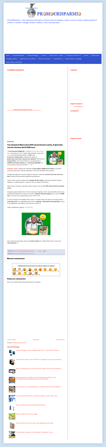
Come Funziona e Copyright (73, 58)
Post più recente (12, 339)
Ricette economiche (44, 58)
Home (7, 55)
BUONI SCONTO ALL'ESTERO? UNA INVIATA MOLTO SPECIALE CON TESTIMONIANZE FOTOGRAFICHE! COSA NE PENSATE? (36, 378)
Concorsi (43, 55)
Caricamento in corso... (76, 99)
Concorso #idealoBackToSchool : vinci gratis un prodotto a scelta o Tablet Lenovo (37, 395)
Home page (36, 339)
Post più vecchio (60, 339)
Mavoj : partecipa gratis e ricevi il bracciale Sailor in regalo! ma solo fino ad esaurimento (38, 368)
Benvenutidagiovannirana (24, 253)
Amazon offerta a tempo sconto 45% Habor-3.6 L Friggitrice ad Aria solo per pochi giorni (38, 359)
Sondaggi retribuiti (11, 58)
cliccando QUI (29, 207)
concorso (33, 151)
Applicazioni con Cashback (28, 58)
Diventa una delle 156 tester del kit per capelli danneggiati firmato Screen (34, 423)
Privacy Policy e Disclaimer (14, 62)
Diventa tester (95, 55)
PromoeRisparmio (78, 106)
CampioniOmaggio (32, 55)
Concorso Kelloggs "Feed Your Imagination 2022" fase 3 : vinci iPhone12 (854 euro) (37, 350)
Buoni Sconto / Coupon (56, 55)
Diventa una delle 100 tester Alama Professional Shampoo (30, 405)
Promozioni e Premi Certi (73, 55)
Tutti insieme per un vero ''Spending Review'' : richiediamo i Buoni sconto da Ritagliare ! (38, 386)
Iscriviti (86, 55)
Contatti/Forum (57, 58)
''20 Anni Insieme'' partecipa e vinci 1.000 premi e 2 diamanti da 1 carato (34, 432)
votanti (9, 155)
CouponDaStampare (18, 55)
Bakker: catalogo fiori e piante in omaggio (26, 414)
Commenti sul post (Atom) (19, 342)
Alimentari (14, 253)
